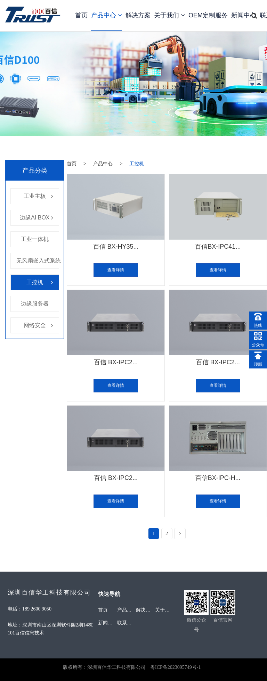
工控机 (34, 282)
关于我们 (169, 15)
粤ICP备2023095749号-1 (175, 667)
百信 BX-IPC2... (116, 362)
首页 (81, 15)
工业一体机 (35, 239)
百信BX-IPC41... (218, 246)
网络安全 (35, 325)
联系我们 (126, 622)
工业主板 (35, 196)
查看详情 (115, 270)
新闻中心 (243, 15)
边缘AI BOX (34, 218)
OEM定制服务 (208, 15)
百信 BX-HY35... (116, 246)
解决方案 (138, 15)
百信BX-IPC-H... (218, 479)
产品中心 (106, 15)
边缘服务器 (35, 304)
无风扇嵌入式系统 (38, 261)
